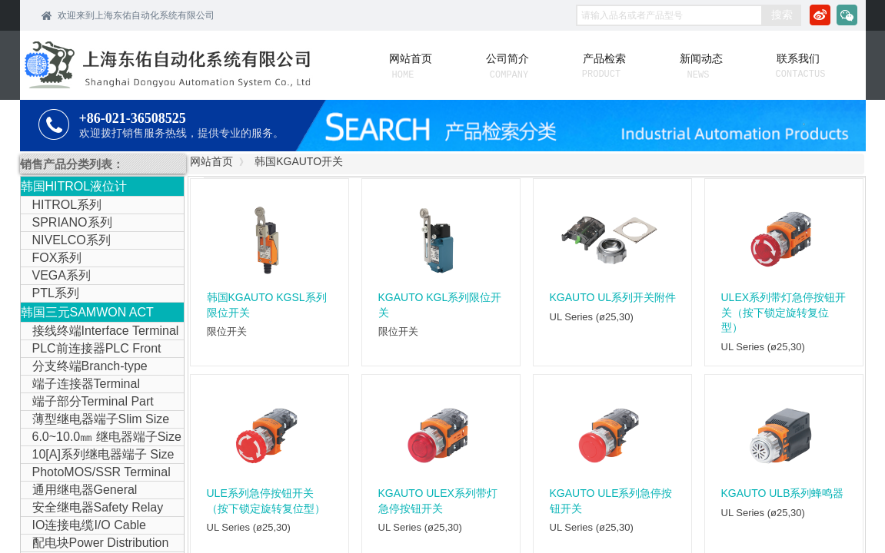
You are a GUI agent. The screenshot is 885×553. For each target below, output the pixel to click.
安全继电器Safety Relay (98, 507)
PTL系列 (55, 293)
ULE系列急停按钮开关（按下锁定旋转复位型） (266, 501)
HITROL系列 (67, 204)
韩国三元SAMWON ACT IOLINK (87, 314)
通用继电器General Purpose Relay (79, 490)
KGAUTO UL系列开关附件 (613, 297)
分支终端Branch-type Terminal (84, 367)
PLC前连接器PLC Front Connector (91, 349)
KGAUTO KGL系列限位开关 (440, 305)
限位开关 (227, 331)
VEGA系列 (61, 275)
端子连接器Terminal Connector (80, 384)
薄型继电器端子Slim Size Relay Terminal (95, 420)
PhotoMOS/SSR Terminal (101, 471)
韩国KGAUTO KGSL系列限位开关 (267, 305)
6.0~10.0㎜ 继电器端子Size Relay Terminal (101, 437)
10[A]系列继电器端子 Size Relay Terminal (98, 455)
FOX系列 (57, 257)
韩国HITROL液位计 (74, 186)
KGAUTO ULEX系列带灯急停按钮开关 (437, 501)
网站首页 (211, 161)
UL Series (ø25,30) (592, 317)
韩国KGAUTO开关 (299, 161)
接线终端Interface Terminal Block (100, 331)
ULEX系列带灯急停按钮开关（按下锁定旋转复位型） (784, 312)
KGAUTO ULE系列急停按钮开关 (611, 501)
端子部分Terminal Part (93, 401)
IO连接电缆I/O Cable (89, 524)
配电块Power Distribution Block (95, 543)
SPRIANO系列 (72, 222)
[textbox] (669, 15)
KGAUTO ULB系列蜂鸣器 (782, 493)
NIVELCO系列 (71, 240)
